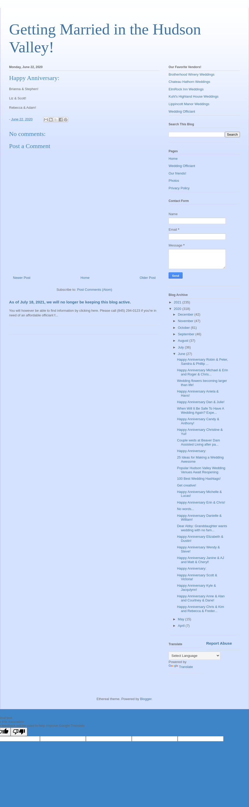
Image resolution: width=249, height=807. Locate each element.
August (183, 341)
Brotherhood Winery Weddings (192, 74)
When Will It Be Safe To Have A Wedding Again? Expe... (200, 410)
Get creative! (186, 485)
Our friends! (177, 173)
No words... (185, 509)
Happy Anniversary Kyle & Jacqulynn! (196, 588)
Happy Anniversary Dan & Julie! (200, 402)
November (186, 321)
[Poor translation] (19, 732)
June (182, 354)
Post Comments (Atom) (94, 290)
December (186, 314)
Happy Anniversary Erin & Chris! (201, 502)
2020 (178, 309)
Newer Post (21, 278)
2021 (178, 302)
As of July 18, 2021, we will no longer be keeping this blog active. (70, 302)
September (186, 334)
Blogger (145, 699)
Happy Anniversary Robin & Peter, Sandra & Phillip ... (202, 362)
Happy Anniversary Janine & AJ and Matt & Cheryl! (200, 560)
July (181, 347)
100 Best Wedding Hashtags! (198, 479)
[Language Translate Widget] (194, 656)
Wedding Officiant (182, 111)
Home (85, 278)
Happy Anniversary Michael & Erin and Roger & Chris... (202, 372)
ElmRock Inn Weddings (186, 89)
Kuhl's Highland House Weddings (193, 96)
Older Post (148, 278)
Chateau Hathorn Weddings (189, 82)
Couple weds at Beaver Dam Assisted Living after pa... (198, 442)
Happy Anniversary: (191, 451)
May (181, 619)
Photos (174, 181)
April (182, 626)
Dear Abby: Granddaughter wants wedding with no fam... (202, 528)
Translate (181, 667)
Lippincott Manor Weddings (189, 104)
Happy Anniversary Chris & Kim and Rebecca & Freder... (200, 609)
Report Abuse (219, 643)
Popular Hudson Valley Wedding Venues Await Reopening (201, 470)
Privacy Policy (179, 188)
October (184, 328)
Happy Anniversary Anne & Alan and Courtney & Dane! (201, 598)
